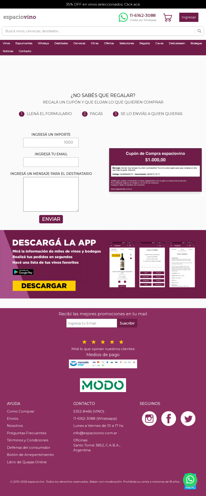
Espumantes (23, 43)
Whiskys (43, 43)
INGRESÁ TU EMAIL (51, 154)
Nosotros (15, 425)
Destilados (61, 43)
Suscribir (127, 323)
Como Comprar (20, 411)
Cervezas (79, 43)
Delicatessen (177, 43)
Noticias (8, 51)
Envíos (12, 418)
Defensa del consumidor (28, 447)
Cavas (159, 43)
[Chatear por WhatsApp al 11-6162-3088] (137, 17)
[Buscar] (199, 31)
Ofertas (109, 43)
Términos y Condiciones (27, 440)
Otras (94, 43)
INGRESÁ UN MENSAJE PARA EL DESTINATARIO (51, 174)
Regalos (144, 43)
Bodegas (196, 43)
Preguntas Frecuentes (26, 433)
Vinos (6, 43)
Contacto (25, 51)
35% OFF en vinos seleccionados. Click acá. (103, 4)
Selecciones (126, 43)
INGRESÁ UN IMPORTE (51, 135)
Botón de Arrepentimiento (30, 454)
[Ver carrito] (168, 17)
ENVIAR (51, 219)
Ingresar (189, 17)
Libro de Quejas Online (27, 462)
